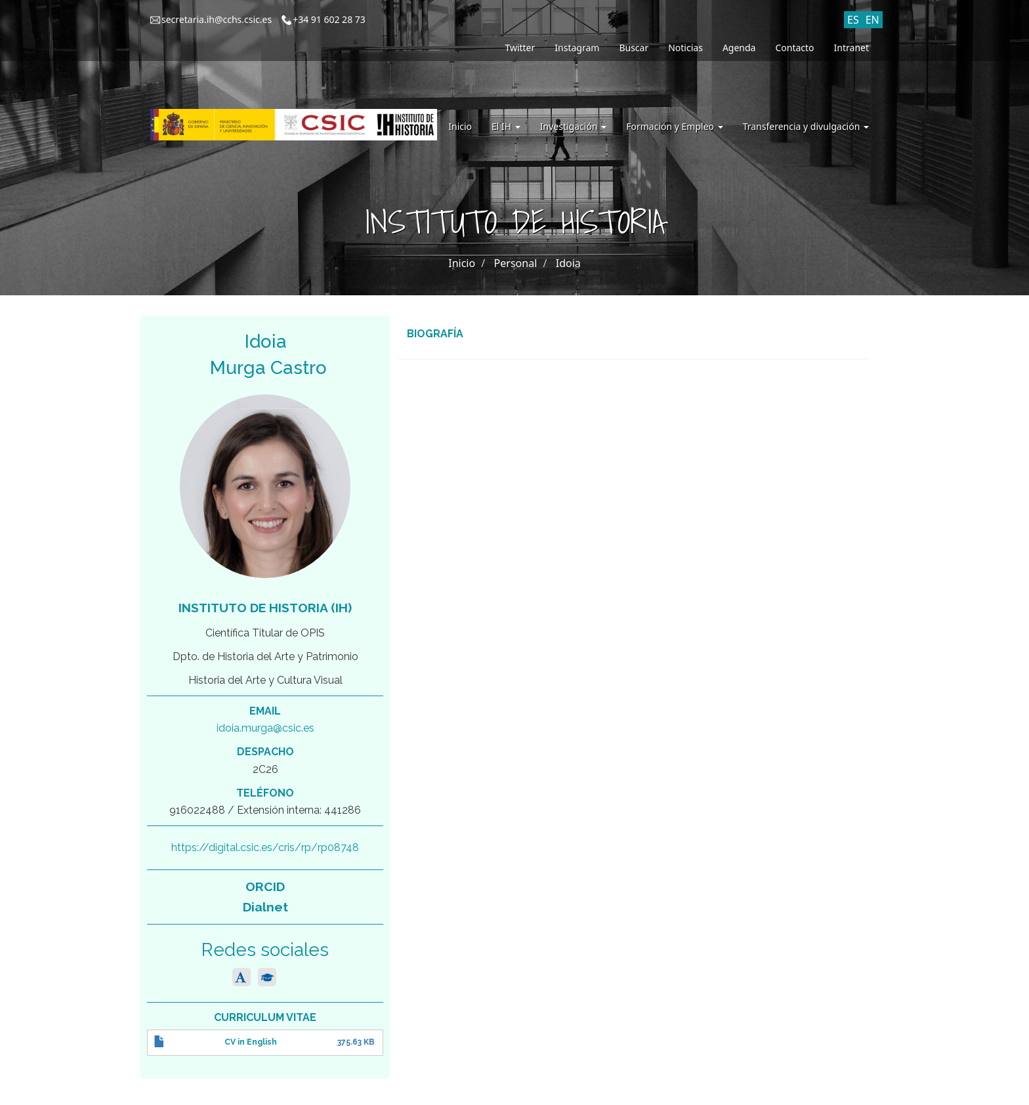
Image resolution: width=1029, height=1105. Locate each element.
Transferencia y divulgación (806, 126)
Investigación (573, 126)
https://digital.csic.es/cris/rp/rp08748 (265, 847)
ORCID (265, 886)
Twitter (520, 47)
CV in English (250, 1042)
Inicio (460, 126)
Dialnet (265, 907)
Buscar (633, 47)
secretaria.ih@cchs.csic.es (216, 19)
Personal (515, 263)
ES (853, 19)
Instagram (577, 47)
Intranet (851, 47)
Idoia (568, 263)
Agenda (739, 47)
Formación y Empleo (674, 126)
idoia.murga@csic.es (265, 728)
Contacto (794, 47)
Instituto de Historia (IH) (265, 607)
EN (872, 19)
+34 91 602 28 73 (329, 19)
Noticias (685, 47)
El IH (506, 126)
